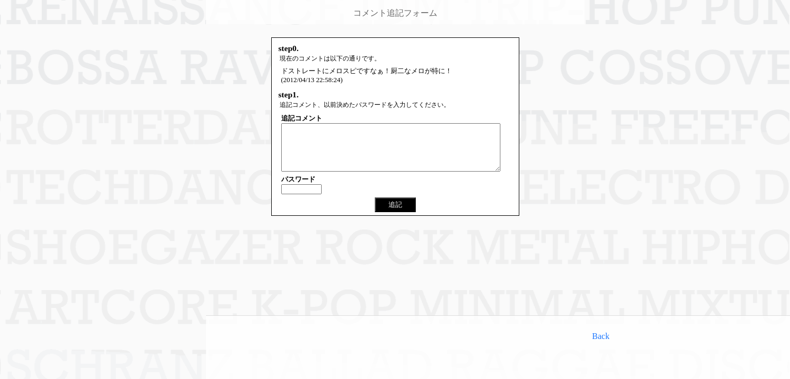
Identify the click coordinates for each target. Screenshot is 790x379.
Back (601, 336)
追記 (395, 214)
